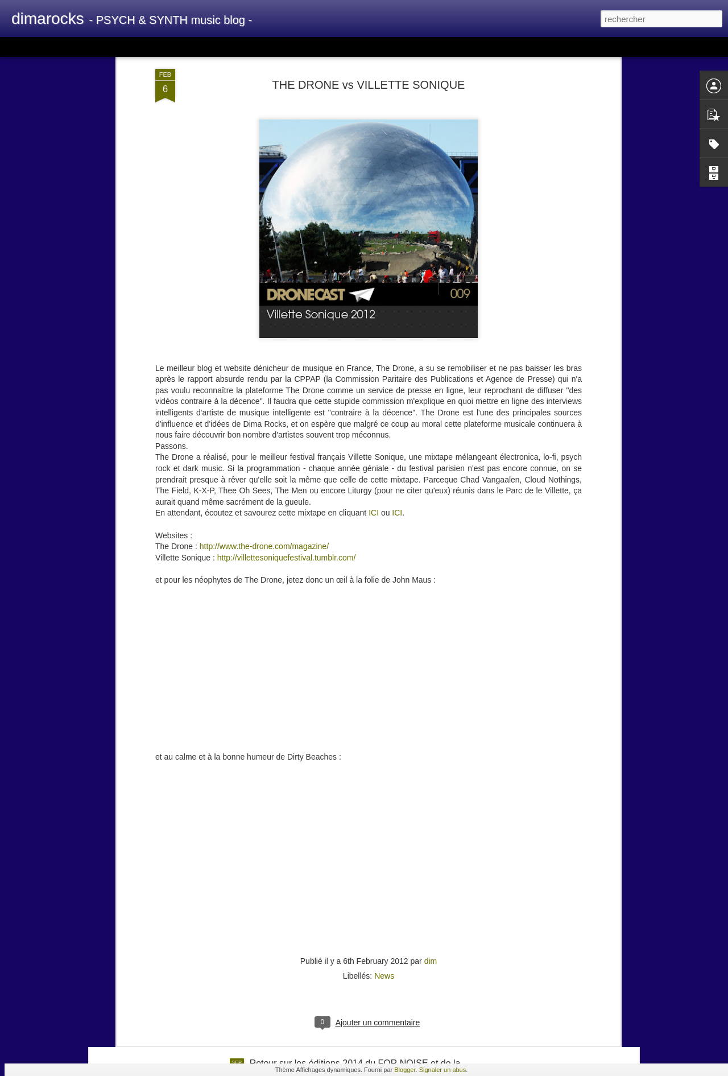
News (384, 874)
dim (430, 859)
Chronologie (286, 46)
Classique (23, 46)
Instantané (238, 46)
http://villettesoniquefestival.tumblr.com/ (286, 455)
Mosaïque (135, 46)
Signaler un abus (442, 1069)
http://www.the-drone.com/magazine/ (264, 444)
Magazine (93, 46)
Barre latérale (186, 46)
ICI (374, 410)
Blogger (404, 1069)
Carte (58, 46)
